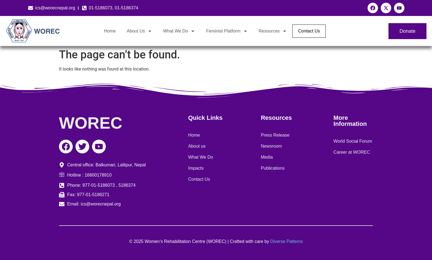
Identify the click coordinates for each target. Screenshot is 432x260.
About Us (139, 31)
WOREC (90, 123)
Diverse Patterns (286, 241)
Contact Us (309, 31)
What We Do (179, 31)
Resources (273, 31)
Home (110, 31)
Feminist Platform (226, 31)
